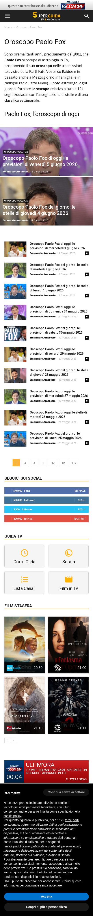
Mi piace (80, 490)
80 (63, 463)
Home (8, 27)
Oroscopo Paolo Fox (16, 152)
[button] (87, 16)
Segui (82, 500)
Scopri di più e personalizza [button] (46, 907)
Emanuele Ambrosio (15, 171)
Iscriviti (80, 518)
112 (74, 463)
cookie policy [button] (12, 816)
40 (52, 463)
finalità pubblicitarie (17, 846)
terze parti (72, 820)
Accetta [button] (46, 896)
